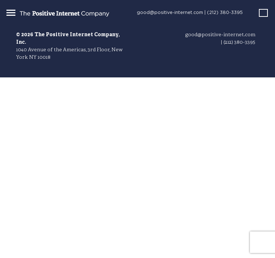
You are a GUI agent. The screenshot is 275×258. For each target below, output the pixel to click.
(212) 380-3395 (225, 12)
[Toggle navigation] (11, 12)
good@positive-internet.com (170, 12)
